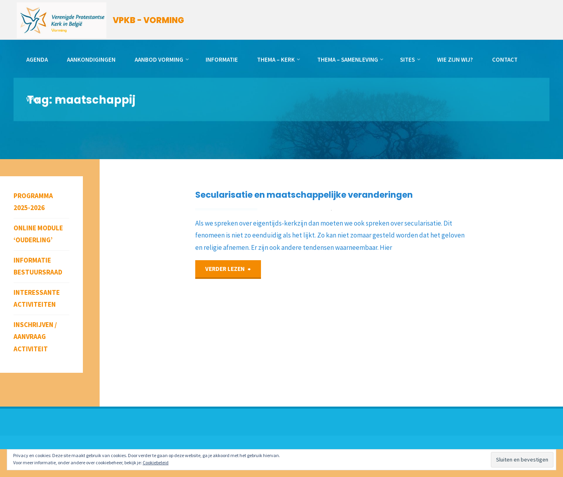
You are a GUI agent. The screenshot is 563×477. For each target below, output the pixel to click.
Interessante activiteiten (37, 298)
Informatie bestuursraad (38, 266)
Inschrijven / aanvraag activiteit (35, 336)
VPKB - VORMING (149, 20)
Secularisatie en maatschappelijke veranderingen (305, 195)
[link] (59, 100)
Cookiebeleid (156, 462)
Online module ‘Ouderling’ (38, 234)
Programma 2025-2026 (33, 201)
